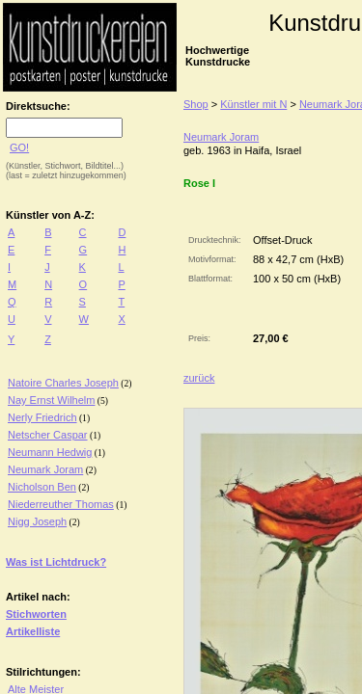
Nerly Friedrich (42, 417)
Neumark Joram (45, 469)
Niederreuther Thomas (61, 504)
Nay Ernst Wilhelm (51, 400)
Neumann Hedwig (50, 452)
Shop (196, 104)
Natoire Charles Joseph (63, 382)
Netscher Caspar (48, 434)
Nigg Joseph (37, 521)
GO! (19, 147)
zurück (198, 378)
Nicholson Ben (42, 487)
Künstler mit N (253, 104)
